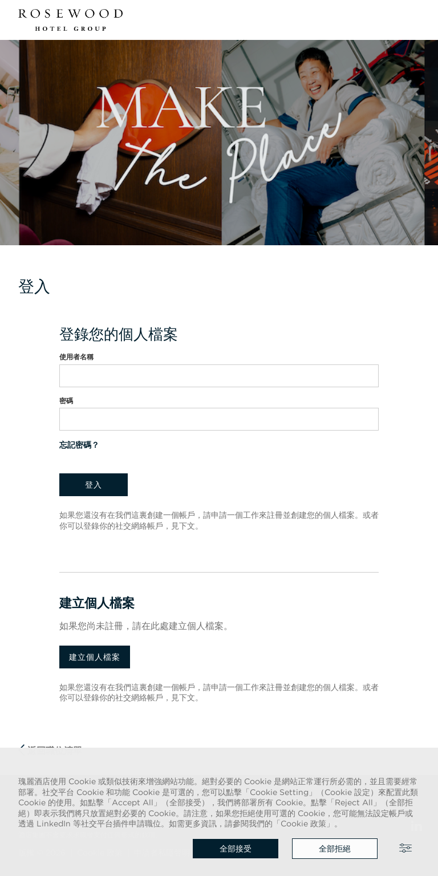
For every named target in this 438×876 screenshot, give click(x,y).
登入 (93, 485)
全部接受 (236, 848)
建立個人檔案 (94, 657)
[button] (413, 20)
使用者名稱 (76, 356)
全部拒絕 (335, 848)
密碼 (66, 400)
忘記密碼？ (79, 445)
